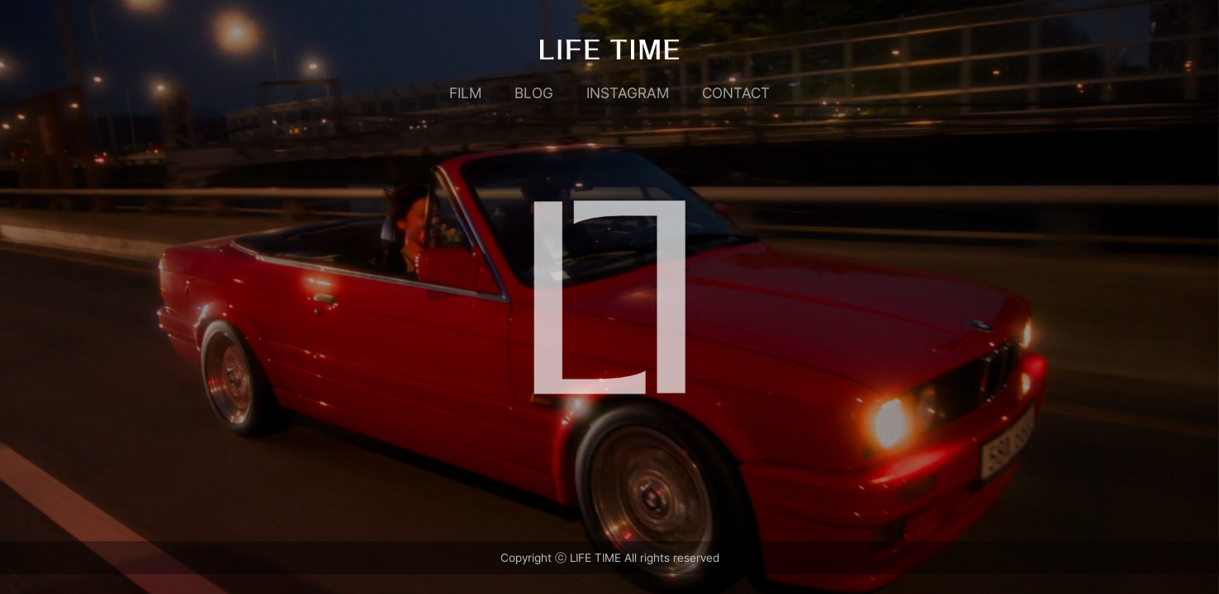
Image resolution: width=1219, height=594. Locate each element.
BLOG (534, 92)
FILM (465, 92)
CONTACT (736, 92)
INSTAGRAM (627, 92)
